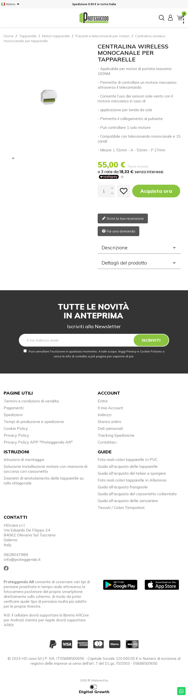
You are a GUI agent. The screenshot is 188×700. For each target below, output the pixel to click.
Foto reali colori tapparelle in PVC (128, 459)
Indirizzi (104, 414)
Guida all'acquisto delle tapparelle (128, 466)
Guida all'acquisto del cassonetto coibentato (137, 493)
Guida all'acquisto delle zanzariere (128, 500)
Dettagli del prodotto (139, 263)
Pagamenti (14, 407)
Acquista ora (156, 191)
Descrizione (139, 247)
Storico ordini (109, 421)
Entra (102, 400)
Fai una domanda (118, 231)
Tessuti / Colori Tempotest (121, 507)
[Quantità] (104, 191)
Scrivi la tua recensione (123, 218)
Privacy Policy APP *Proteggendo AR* (38, 442)
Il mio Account (110, 407)
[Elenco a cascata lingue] (11, 4)
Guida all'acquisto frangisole (123, 486)
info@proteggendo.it (22, 559)
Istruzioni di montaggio (24, 459)
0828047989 (16, 554)
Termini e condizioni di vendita (31, 400)
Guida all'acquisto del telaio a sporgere (132, 473)
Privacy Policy (16, 435)
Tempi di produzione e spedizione (34, 421)
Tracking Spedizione (116, 435)
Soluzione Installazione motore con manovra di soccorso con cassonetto (45, 469)
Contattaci (107, 442)
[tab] (139, 247)
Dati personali (110, 428)
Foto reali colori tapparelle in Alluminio (132, 480)
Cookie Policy (16, 428)
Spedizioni (13, 414)
